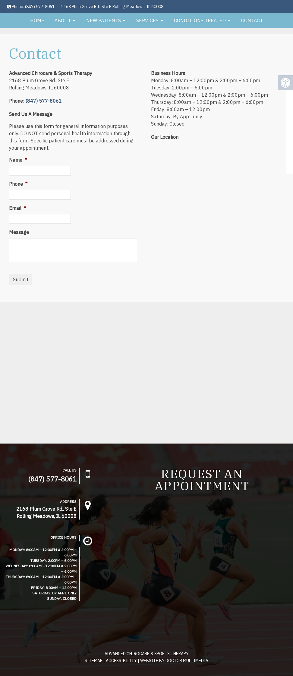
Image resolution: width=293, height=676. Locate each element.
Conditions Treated (200, 20)
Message (19, 232)
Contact (252, 20)
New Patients (103, 20)
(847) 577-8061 (40, 6)
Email (17, 208)
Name (18, 160)
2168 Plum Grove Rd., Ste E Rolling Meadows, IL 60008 (112, 6)
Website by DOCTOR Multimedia (174, 660)
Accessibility (121, 660)
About (63, 20)
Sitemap (93, 660)
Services (147, 20)
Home (37, 20)
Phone (18, 184)
